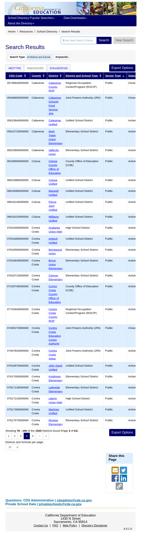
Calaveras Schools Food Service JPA (55, 105)
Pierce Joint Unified (53, 205)
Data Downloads (75, 17)
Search (104, 40)
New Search (124, 40)
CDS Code (15, 75)
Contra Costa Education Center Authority (55, 335)
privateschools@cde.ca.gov (60, 504)
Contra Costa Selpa (53, 354)
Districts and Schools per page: (24, 442)
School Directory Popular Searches (31, 17)
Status (132, 75)
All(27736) (14, 68)
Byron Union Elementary (56, 264)
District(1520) (35, 68)
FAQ (55, 525)
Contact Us (41, 525)
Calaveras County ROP (55, 86)
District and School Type (82, 75)
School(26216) (59, 68)
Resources (26, 31)
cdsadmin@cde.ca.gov (74, 500)
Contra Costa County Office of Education (55, 294)
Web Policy (70, 525)
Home (12, 31)
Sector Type (113, 75)
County (36, 75)
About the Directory (21, 23)
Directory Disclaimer (94, 525)
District (53, 75)
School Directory (47, 31)
